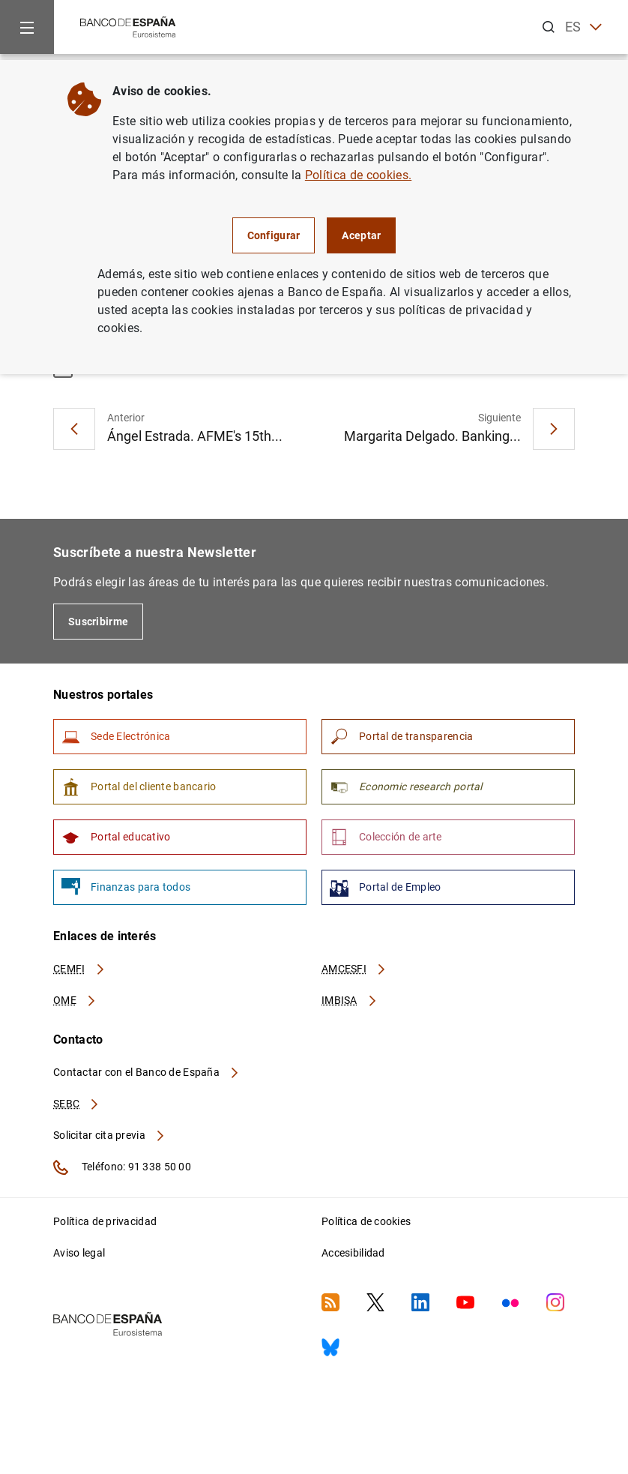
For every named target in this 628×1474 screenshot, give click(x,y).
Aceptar (361, 235)
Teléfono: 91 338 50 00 (122, 1167)
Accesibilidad (353, 1253)
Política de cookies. (358, 175)
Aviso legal (79, 1253)
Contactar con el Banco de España (147, 1072)
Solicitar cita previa (109, 1135)
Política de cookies (366, 1221)
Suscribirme (98, 622)
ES (583, 27)
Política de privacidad (105, 1221)
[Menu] (27, 27)
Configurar (274, 235)
